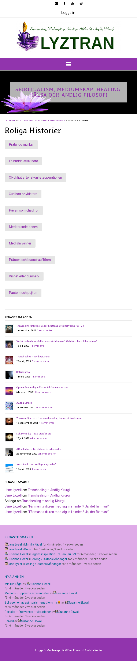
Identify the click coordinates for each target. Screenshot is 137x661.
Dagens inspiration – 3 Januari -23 (53, 554)
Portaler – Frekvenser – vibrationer (28, 611)
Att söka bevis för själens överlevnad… (38, 449)
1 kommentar (44, 330)
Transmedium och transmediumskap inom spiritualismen (49, 418)
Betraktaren (23, 372)
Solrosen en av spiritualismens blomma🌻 (33, 602)
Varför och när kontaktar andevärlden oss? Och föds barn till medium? (56, 341)
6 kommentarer (40, 361)
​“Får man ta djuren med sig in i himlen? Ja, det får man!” (68, 506)
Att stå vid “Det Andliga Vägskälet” (36, 464)
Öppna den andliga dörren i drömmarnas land (42, 387)
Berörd (28, 549)
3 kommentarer (44, 407)
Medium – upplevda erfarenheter (27, 593)
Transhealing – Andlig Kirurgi (33, 356)
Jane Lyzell (13, 490)
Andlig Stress (24, 402)
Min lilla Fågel (33, 544)
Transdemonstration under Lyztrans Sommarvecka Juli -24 (50, 325)
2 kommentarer (47, 453)
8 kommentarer (43, 392)
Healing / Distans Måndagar (48, 559)
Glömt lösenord (74, 650)
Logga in (68, 12)
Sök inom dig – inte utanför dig (33, 433)
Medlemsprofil (55, 650)
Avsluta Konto (93, 650)
